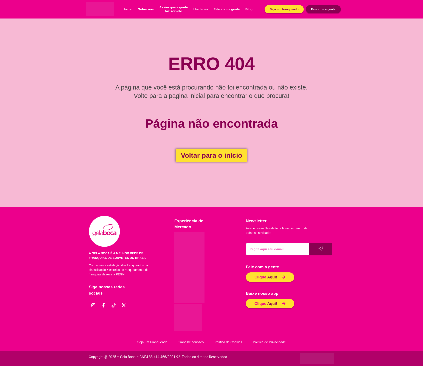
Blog (249, 9)
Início (128, 9)
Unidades (201, 9)
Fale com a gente (227, 9)
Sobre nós (146, 9)
